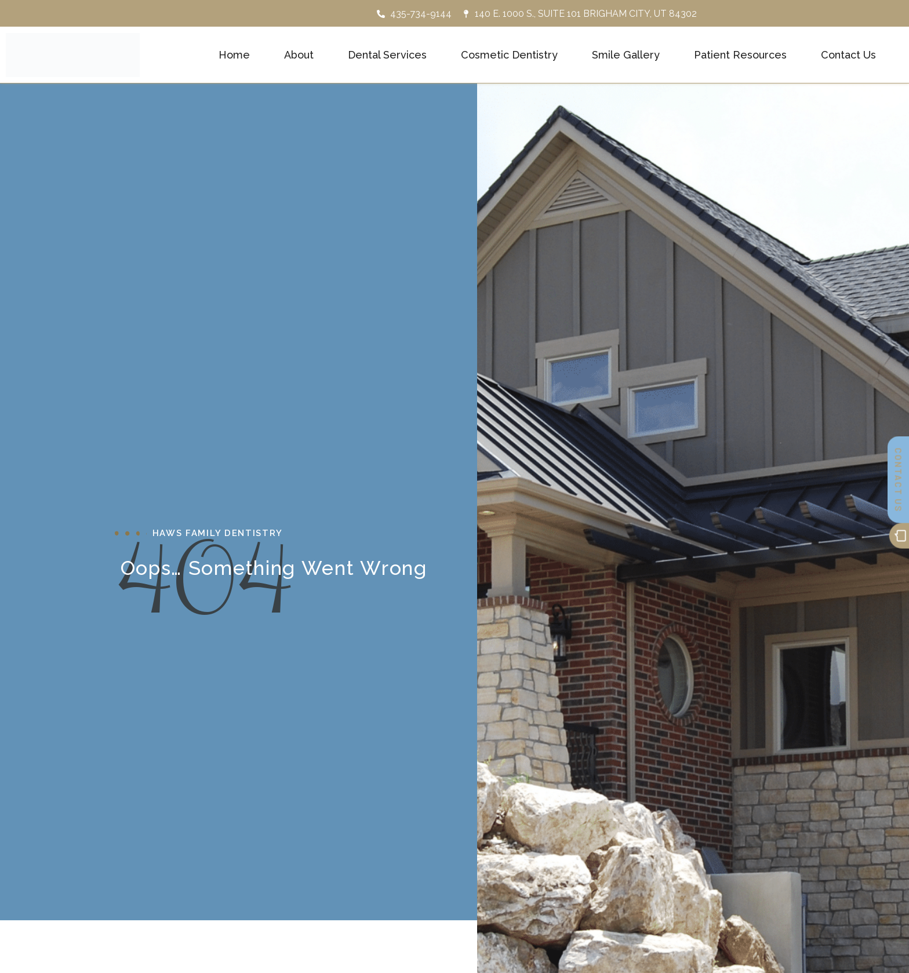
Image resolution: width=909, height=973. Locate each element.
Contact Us (848, 54)
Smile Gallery (626, 54)
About (299, 54)
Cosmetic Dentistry (509, 54)
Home (234, 54)
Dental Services (387, 54)
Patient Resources (740, 54)
